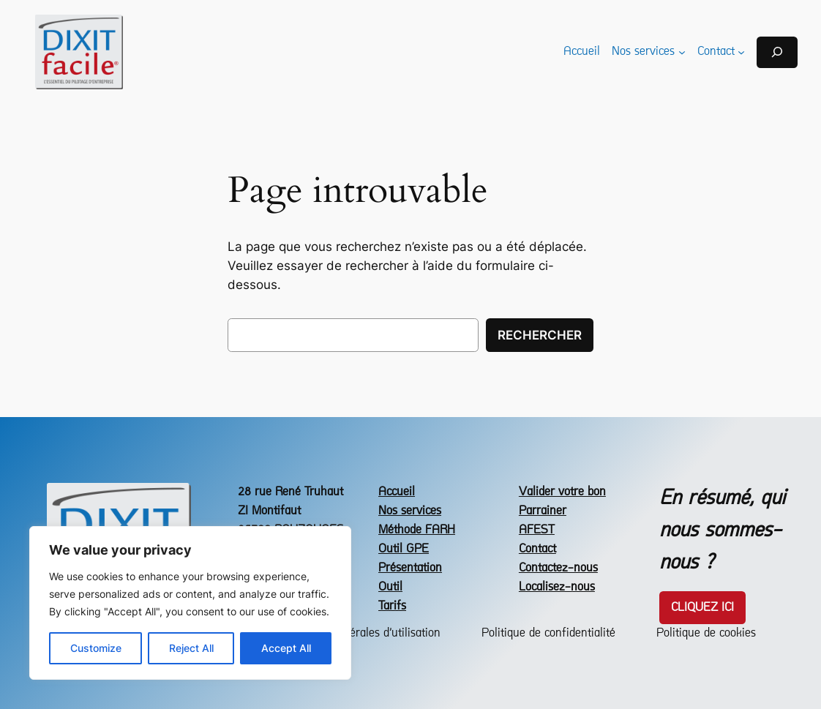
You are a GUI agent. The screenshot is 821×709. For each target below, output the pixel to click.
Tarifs (392, 606)
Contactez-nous (558, 568)
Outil (390, 587)
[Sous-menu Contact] (741, 52)
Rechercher (540, 335)
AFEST (537, 530)
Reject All (191, 648)
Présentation (410, 568)
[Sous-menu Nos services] (682, 52)
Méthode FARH (416, 530)
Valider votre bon (562, 492)
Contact (537, 549)
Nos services (409, 511)
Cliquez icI (702, 607)
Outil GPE (403, 549)
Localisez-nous (557, 587)
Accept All (286, 648)
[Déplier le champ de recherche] (777, 52)
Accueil (396, 492)
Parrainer (542, 511)
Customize (95, 648)
